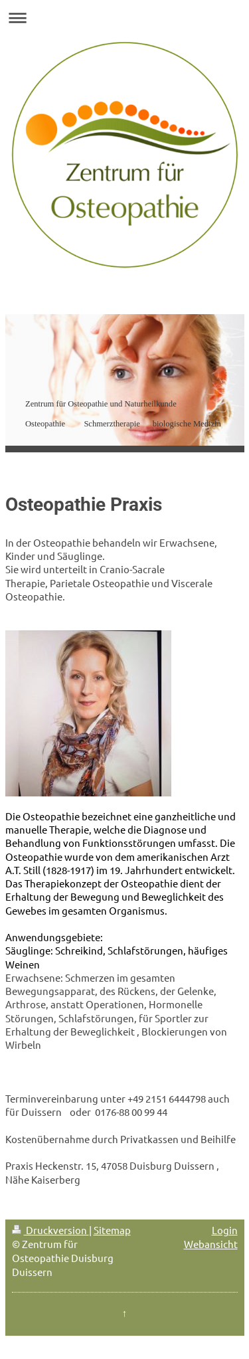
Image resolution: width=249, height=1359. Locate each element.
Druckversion (50, 1229)
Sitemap (112, 1229)
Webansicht (211, 1243)
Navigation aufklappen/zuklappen (124, 17)
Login (225, 1229)
